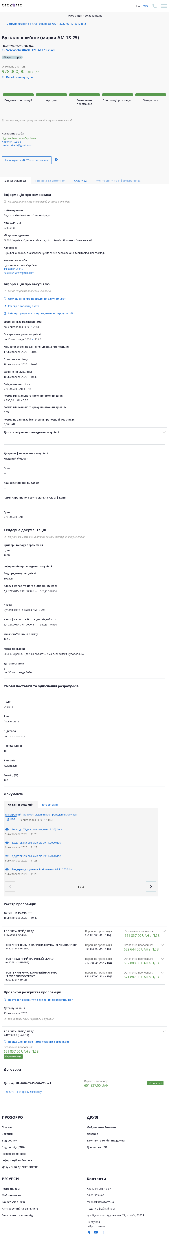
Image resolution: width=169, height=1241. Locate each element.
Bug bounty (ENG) (13, 1147)
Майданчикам (11, 1195)
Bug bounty (9, 1140)
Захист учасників (13, 1202)
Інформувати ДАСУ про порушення (27, 160)
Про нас (7, 1127)
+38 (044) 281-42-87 (99, 1188)
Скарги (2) (80, 180)
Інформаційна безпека (17, 1160)
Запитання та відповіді (18, 1215)
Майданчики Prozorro (101, 1127)
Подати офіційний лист (101, 1208)
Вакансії (7, 1134)
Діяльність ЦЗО (97, 1147)
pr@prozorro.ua (96, 1226)
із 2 (81, 886)
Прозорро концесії (14, 1153)
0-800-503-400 (95, 1195)
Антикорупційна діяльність (20, 1208)
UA (138, 6)
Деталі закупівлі (15, 180)
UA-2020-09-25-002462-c (19, 46)
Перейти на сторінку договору (23, 1091)
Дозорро (92, 1134)
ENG (145, 6)
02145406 (9, 228)
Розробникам (11, 1188)
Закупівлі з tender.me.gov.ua (106, 1140)
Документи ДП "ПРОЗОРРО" (20, 1167)
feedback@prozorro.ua (100, 1202)
